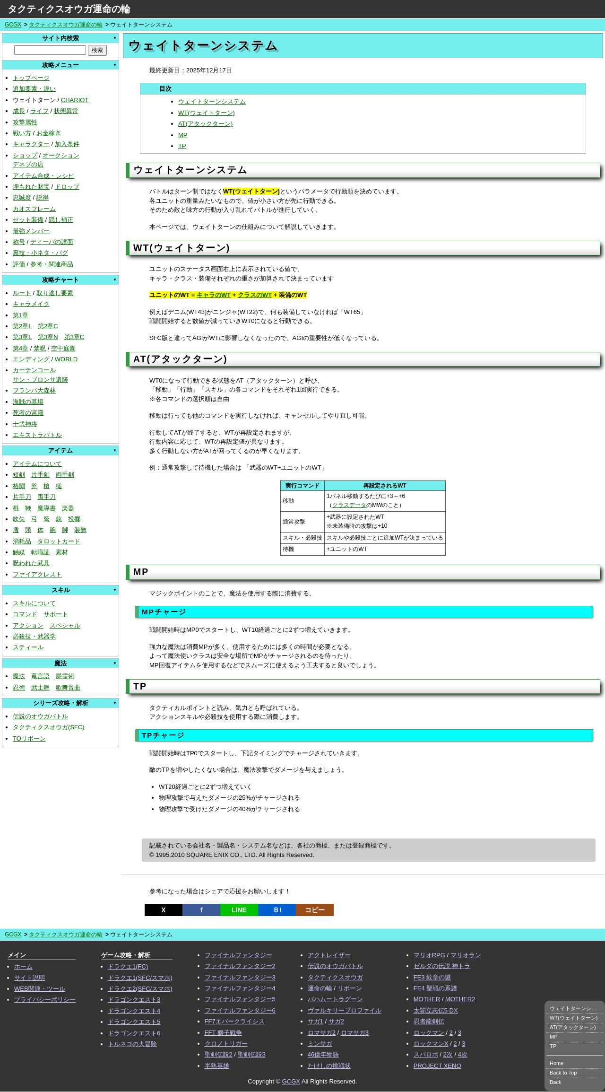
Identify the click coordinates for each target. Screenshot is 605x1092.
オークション (61, 155)
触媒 (19, 552)
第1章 (20, 315)
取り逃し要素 (54, 293)
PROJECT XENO (437, 1065)
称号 (19, 241)
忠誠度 (22, 197)
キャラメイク (31, 303)
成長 (19, 110)
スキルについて (34, 603)
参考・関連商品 (51, 264)
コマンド (25, 614)
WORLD (66, 359)
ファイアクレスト (37, 574)
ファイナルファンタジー (238, 955)
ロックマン (429, 1032)
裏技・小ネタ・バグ (40, 252)
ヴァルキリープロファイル (344, 1010)
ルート (22, 293)
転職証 (40, 552)
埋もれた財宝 (31, 186)
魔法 (19, 676)
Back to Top (563, 1072)
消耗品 (22, 541)
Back (555, 1082)
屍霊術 (65, 676)
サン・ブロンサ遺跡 (40, 379)
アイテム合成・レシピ (43, 175)
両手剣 (65, 474)
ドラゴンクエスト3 (134, 999)
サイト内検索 (60, 38)
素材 (62, 552)
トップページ (31, 77)
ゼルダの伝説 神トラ (442, 966)
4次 (462, 1054)
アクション (28, 625)
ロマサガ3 (355, 1032)
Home (556, 1063)
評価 (19, 264)
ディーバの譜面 (51, 241)
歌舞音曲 (68, 687)
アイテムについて (37, 463)
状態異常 (66, 110)
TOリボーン (29, 738)
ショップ (25, 155)
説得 (42, 197)
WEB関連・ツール (39, 988)
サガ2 (336, 1021)
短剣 (19, 474)
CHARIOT (75, 100)
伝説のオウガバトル (40, 716)
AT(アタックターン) (205, 123)
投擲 (74, 519)
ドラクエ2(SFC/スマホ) (140, 988)
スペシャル (65, 625)
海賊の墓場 (28, 401)
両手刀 (46, 496)
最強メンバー (31, 231)
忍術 (19, 687)
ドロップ (67, 186)
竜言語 (40, 676)
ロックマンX (431, 1043)
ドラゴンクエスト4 (134, 1010)
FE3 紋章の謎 (432, 977)
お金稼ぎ (48, 133)
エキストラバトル (37, 434)
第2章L (22, 326)
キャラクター (31, 144)
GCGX (13, 24)
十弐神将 (25, 424)
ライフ (39, 110)
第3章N (48, 337)
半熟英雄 (217, 1065)
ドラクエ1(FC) (128, 966)
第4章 (20, 348)
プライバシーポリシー (45, 999)
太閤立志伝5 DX (436, 1010)
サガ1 (315, 1021)
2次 (448, 1054)
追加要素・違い (34, 88)
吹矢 (19, 519)
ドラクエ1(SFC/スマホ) (140, 977)
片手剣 (40, 474)
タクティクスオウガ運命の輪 (69, 9)
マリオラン (465, 955)
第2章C (48, 326)
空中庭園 (63, 348)
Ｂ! (277, 910)
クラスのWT (255, 294)
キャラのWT (214, 294)
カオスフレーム (34, 208)
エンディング (31, 359)
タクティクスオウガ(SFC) (49, 727)
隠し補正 (61, 219)
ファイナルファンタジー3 (240, 977)
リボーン (349, 988)
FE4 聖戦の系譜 (435, 988)
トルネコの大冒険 (132, 1044)
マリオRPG (429, 955)
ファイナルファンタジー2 (240, 966)
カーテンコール (34, 370)
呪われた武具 (31, 563)
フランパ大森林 (34, 390)
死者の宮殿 (28, 412)
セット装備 (28, 219)
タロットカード (58, 541)
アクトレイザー (329, 955)
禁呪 (40, 348)
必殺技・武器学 (34, 636)
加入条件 (67, 144)
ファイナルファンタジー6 (240, 1010)
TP (182, 145)
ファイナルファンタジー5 (240, 999)
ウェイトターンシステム (212, 101)
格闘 (19, 485)
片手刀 (22, 496)
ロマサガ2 (322, 1032)
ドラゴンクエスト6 (134, 1033)
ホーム (23, 966)
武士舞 (40, 687)
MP (183, 135)
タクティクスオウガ (335, 977)
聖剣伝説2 (219, 1054)
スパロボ (426, 1054)
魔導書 (46, 508)
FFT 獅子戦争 (223, 1032)
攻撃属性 (25, 122)
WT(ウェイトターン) (206, 112)
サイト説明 (29, 977)
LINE (239, 910)
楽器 (68, 508)
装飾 (80, 529)
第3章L (22, 337)
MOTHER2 (460, 999)
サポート (55, 614)
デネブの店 (28, 164)
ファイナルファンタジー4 (240, 988)
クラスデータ (349, 505)
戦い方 (22, 133)
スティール (28, 647)
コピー (315, 910)
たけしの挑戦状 (329, 1065)
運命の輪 (320, 988)
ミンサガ (320, 1043)
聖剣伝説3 (252, 1054)
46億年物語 (323, 1054)
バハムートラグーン (335, 999)
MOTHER (427, 999)
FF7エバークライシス (235, 1021)
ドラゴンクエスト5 (134, 1021)
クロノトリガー (226, 1043)
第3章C (74, 337)
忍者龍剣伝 (429, 1021)
